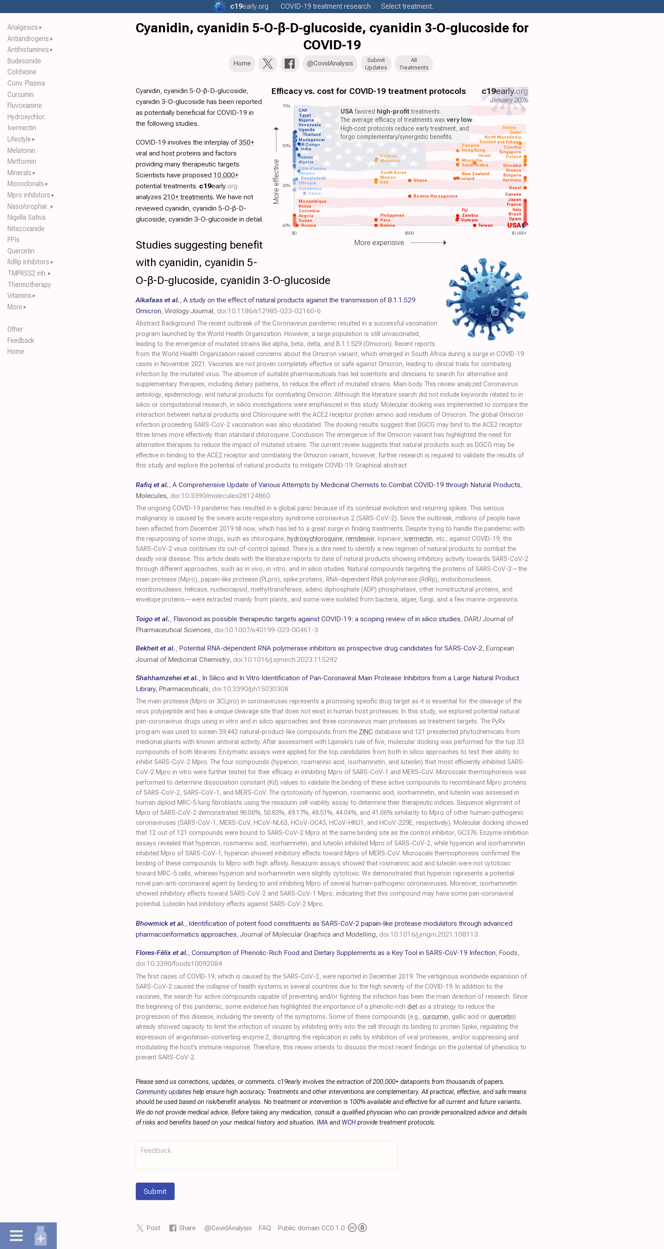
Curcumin (20, 94)
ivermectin (418, 541)
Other (15, 329)
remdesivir (360, 541)
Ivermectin (21, 128)
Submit (155, 1194)
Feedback (20, 340)
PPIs (13, 239)
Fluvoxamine (24, 105)
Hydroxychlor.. (27, 117)
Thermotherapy (29, 284)
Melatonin (21, 150)
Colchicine (21, 72)
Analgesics (22, 27)
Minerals (19, 173)
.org (249, 6)
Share (187, 1230)
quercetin (501, 1019)
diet (412, 1009)
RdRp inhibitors (28, 262)
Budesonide (24, 61)
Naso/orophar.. (28, 206)
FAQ (264, 1230)
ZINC (366, 734)
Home (15, 351)
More (14, 307)
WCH (349, 1125)
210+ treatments (188, 199)
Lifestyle (19, 139)
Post (153, 1230)
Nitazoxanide (26, 229)
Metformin (21, 161)
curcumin (435, 1019)
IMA (322, 1125)
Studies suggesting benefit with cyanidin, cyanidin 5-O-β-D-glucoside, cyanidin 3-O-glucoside (233, 265)
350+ (246, 145)
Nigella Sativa (26, 217)
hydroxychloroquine (314, 541)
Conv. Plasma (26, 83)
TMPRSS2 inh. (27, 273)
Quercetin (20, 251)
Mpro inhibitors (28, 195)
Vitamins (19, 295)
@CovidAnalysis (228, 1230)
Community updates (163, 1094)
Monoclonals (25, 184)
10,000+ (225, 177)
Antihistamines (28, 49)
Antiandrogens (28, 39)
